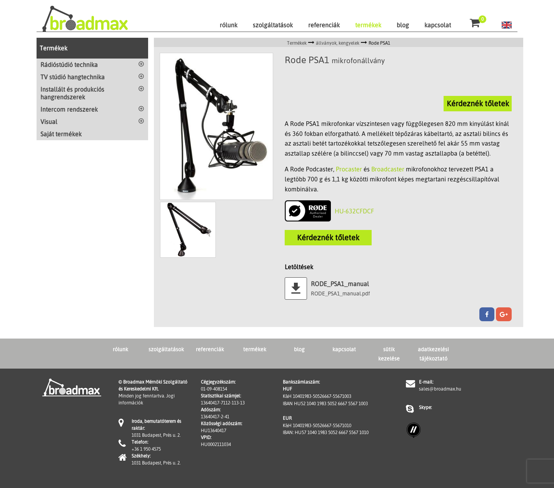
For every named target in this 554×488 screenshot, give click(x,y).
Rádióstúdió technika (69, 65)
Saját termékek (61, 134)
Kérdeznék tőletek (478, 103)
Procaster (349, 169)
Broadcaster (387, 169)
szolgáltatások (273, 25)
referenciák (324, 25)
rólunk (228, 25)
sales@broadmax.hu (440, 389)
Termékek (53, 48)
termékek (368, 25)
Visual (48, 122)
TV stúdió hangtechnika (72, 77)
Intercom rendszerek (69, 109)
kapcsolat (437, 25)
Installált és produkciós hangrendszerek (72, 93)
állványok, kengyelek (337, 43)
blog (403, 25)
